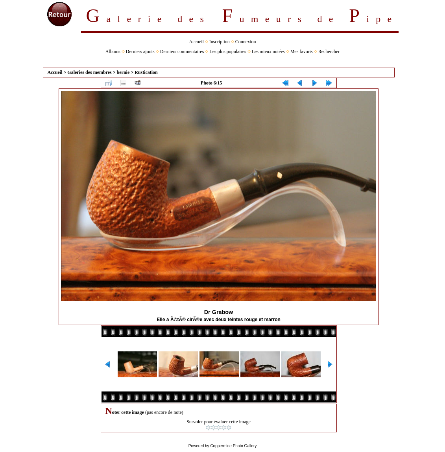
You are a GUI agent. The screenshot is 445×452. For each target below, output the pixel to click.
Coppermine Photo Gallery (233, 446)
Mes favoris (301, 51)
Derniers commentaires (182, 51)
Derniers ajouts (140, 51)
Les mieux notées (268, 51)
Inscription (219, 41)
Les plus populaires (227, 51)
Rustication (146, 72)
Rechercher (329, 51)
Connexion (245, 41)
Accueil (196, 41)
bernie (123, 72)
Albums (112, 51)
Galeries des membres (89, 72)
